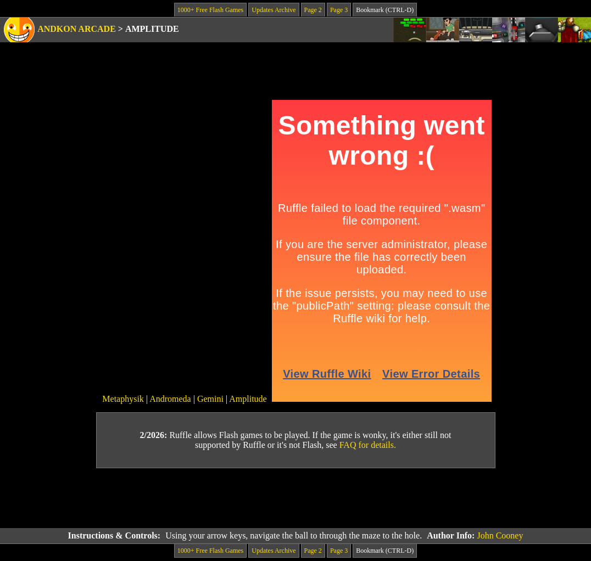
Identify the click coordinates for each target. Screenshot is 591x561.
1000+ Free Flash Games (210, 10)
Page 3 (339, 10)
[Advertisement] (295, 498)
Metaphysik (123, 398)
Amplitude (247, 398)
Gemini (210, 398)
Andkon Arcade (76, 28)
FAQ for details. (367, 445)
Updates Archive (274, 10)
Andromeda (170, 398)
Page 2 (313, 10)
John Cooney (500, 535)
